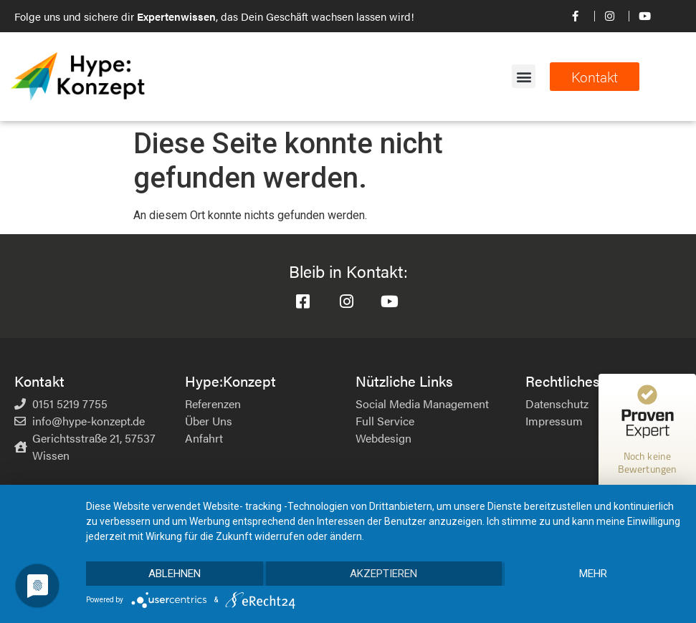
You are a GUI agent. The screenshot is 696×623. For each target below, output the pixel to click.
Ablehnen (174, 573)
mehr (593, 573)
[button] (523, 76)
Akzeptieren (383, 573)
